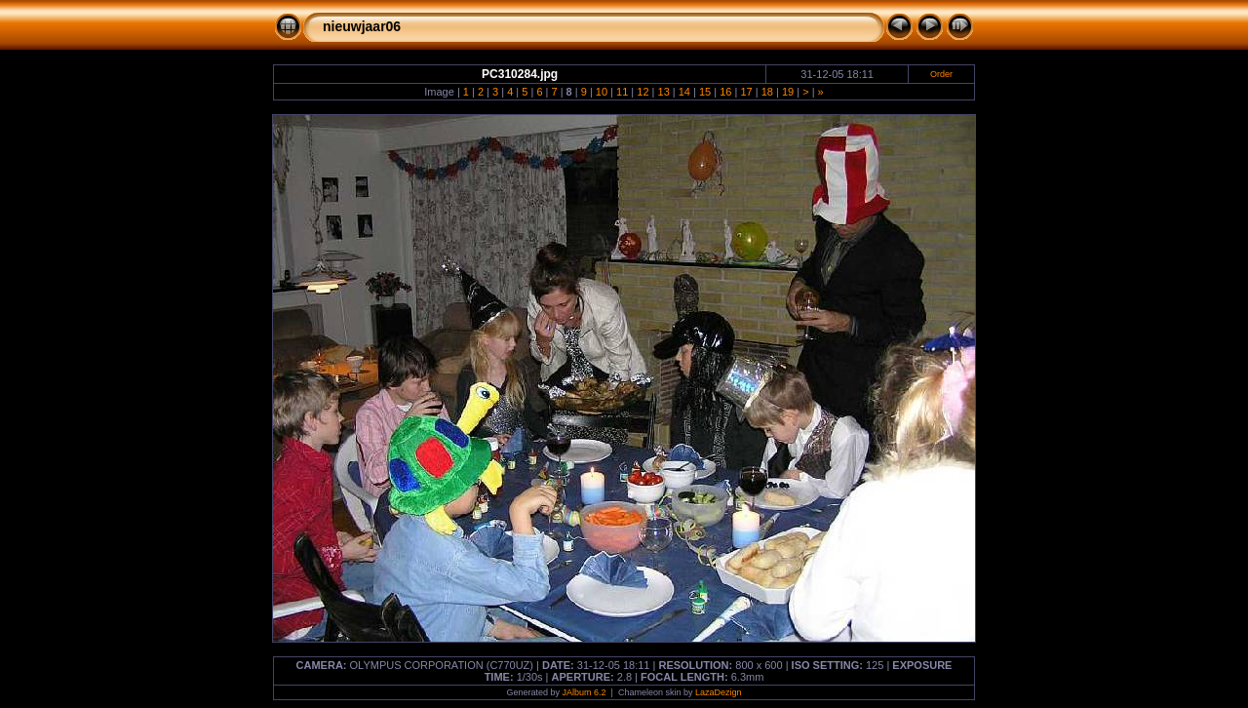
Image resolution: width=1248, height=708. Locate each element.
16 (725, 92)
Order (941, 74)
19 (788, 92)
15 (705, 92)
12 (642, 92)
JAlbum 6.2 (584, 692)
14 (684, 92)
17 (746, 92)
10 (601, 92)
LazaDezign (718, 692)
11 (622, 92)
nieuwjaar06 (362, 26)
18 (767, 92)
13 (664, 92)
